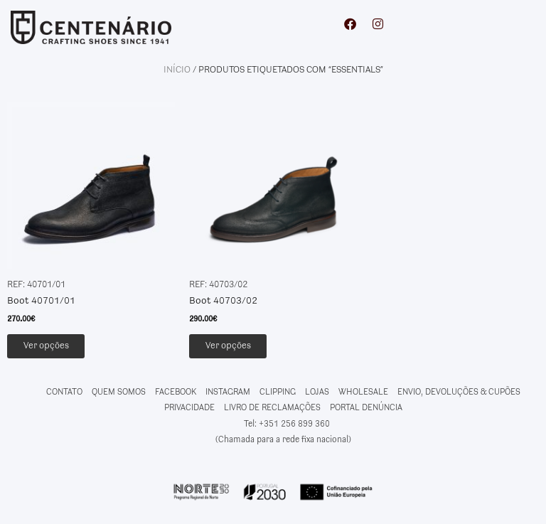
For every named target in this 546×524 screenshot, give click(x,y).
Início (177, 70)
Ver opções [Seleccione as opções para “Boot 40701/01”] (58, 347)
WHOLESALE (363, 394)
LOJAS (317, 394)
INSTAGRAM (227, 394)
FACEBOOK (175, 394)
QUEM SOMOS (119, 394)
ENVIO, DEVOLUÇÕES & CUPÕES (458, 394)
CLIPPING (277, 394)
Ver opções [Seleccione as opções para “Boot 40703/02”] (240, 347)
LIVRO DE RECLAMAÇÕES (272, 410)
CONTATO (64, 394)
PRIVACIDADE (189, 410)
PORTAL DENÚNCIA (366, 410)
